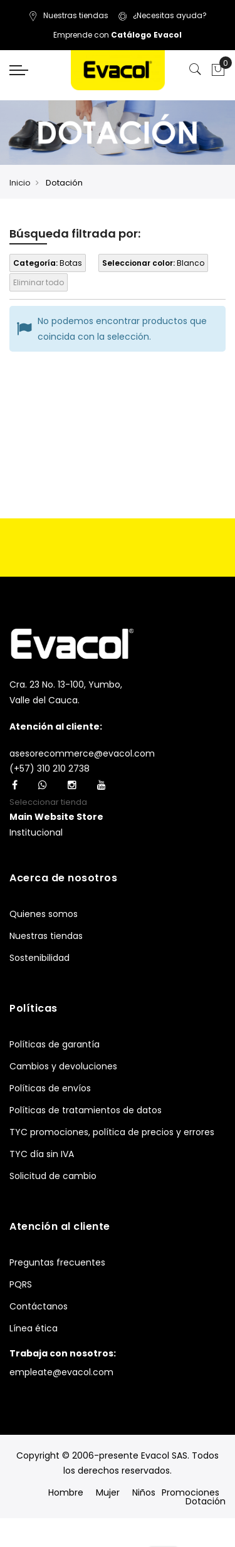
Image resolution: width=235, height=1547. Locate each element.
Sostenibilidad (39, 958)
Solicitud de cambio (53, 1176)
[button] (56, 817)
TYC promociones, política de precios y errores (111, 1132)
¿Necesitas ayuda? (162, 15)
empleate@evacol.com (61, 1372)
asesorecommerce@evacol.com (82, 753)
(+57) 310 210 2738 (49, 768)
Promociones (190, 1492)
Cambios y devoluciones (63, 1066)
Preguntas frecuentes (57, 1262)
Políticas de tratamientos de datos (85, 1110)
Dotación (205, 1501)
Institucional (36, 832)
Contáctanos (38, 1306)
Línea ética (33, 1328)
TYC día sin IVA (41, 1154)
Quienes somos (43, 914)
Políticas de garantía (54, 1044)
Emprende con (117, 34)
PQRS (20, 1284)
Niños (143, 1492)
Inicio (20, 183)
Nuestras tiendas (68, 15)
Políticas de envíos (50, 1088)
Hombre (65, 1492)
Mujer (108, 1492)
